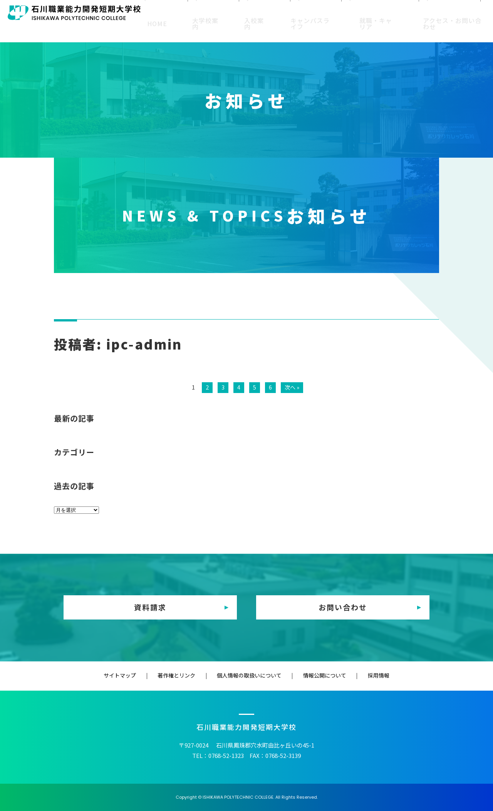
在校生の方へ (230, 12)
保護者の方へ (273, 12)
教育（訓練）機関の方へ (373, 12)
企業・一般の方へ (436, 12)
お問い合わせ (343, 607)
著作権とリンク (190, 675)
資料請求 (150, 607)
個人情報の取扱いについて (249, 675)
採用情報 (351, 675)
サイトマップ (147, 675)
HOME (177, 30)
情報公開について (311, 675)
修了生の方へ (316, 12)
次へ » (292, 387)
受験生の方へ (188, 12)
